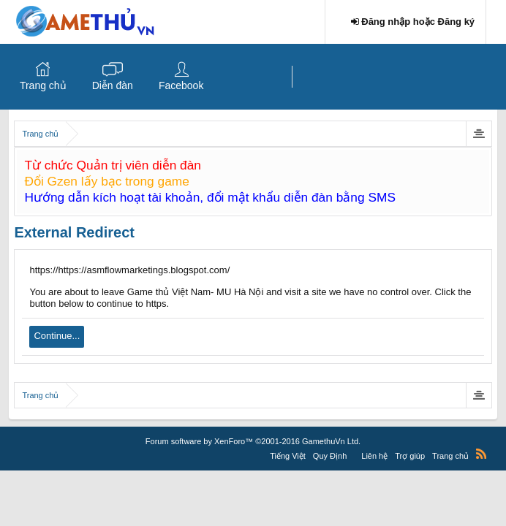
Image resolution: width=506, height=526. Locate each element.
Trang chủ (43, 85)
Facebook (181, 85)
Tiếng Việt (288, 455)
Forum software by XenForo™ (253, 441)
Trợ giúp (410, 455)
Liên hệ (374, 455)
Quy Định (330, 455)
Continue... (57, 335)
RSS (481, 454)
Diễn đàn (112, 85)
